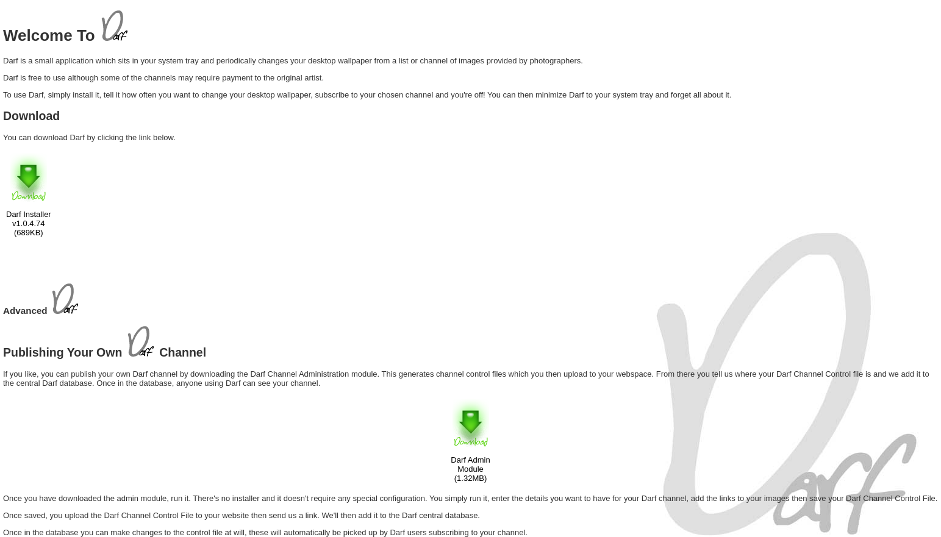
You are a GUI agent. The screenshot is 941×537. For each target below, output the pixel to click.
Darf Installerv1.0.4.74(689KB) (28, 223)
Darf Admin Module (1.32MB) (470, 469)
